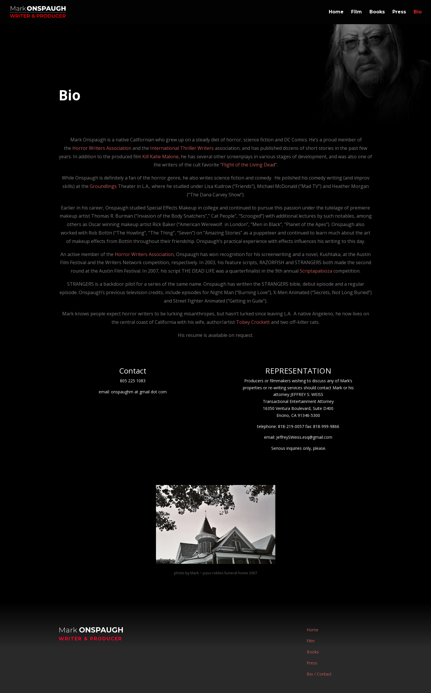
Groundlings (103, 186)
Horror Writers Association (101, 148)
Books (377, 12)
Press (399, 12)
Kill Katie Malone (160, 156)
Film (356, 12)
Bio (418, 12)
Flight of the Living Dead (248, 164)
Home (336, 12)
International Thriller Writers (182, 148)
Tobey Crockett (253, 322)
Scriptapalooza (316, 271)
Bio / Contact (319, 674)
